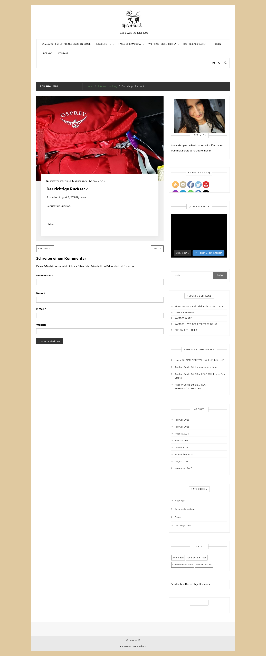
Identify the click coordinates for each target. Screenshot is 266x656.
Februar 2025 (182, 427)
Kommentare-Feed (182, 565)
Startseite (177, 584)
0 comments (97, 181)
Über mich (47, 53)
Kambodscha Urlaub (206, 367)
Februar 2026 (182, 420)
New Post (180, 501)
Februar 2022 (182, 440)
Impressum (125, 647)
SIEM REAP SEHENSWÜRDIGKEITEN (191, 387)
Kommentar (44, 276)
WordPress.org (204, 565)
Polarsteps (218, 63)
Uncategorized (183, 526)
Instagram (213, 63)
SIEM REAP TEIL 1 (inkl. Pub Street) (205, 360)
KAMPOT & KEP (183, 318)
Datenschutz (139, 647)
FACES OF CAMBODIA (130, 44)
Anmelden (178, 558)
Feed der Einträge (196, 558)
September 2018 (184, 454)
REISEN (217, 44)
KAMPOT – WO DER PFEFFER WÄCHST (196, 324)
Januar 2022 (181, 447)
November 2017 (183, 468)
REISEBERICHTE (103, 44)
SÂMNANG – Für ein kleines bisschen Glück (66, 44)
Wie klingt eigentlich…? (162, 44)
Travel (178, 517)
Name (40, 293)
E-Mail (41, 309)
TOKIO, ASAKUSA (184, 312)
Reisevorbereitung (60, 181)
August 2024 (182, 434)
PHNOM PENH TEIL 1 (186, 330)
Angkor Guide (182, 367)
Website (41, 325)
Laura (83, 197)
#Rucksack (81, 181)
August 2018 (181, 461)
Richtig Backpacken (194, 44)
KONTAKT (63, 53)
